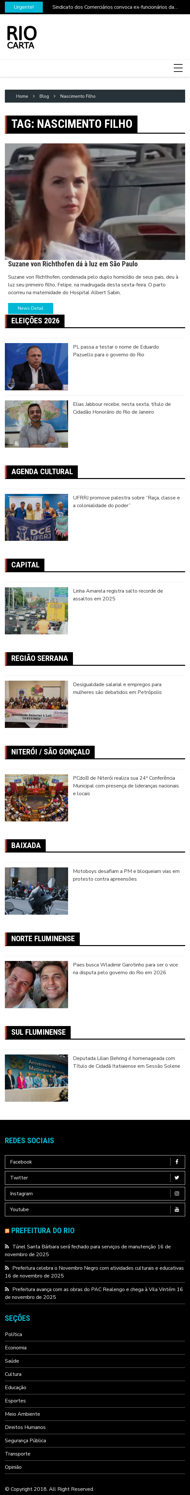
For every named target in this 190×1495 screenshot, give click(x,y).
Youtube (96, 1209)
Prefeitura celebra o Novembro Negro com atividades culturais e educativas (98, 1268)
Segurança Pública (25, 1440)
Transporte (17, 1453)
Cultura (13, 1374)
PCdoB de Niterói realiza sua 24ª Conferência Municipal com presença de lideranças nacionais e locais (126, 786)
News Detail (30, 308)
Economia (16, 1347)
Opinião (13, 1467)
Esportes (15, 1400)
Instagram (96, 1194)
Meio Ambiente (22, 1414)
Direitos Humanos (25, 1427)
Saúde (12, 1361)
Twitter (96, 1178)
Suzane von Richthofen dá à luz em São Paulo (73, 264)
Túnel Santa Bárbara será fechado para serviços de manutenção (84, 1246)
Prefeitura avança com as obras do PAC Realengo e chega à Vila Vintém (93, 1289)
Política (13, 1334)
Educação (15, 1387)
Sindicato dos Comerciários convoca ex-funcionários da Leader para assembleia (113, 7)
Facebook (96, 1162)
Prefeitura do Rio (43, 1230)
